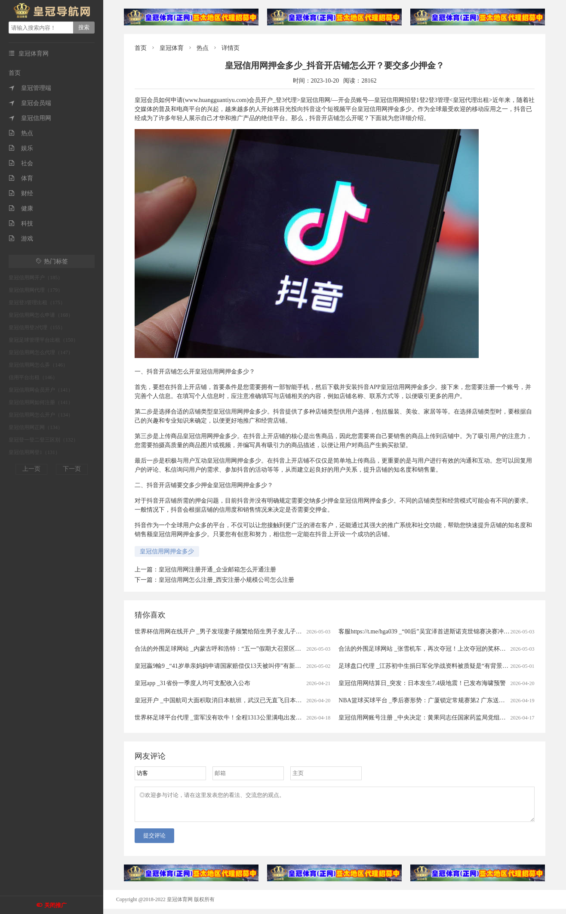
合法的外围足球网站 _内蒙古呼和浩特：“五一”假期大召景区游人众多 (227, 648)
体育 (21, 178)
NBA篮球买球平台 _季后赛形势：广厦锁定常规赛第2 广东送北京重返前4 (435, 700)
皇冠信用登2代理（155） (37, 327)
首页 (15, 73)
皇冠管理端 (30, 88)
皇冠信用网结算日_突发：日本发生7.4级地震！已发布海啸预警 (422, 683)
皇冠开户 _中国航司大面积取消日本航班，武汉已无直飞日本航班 (221, 700)
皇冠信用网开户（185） (36, 278)
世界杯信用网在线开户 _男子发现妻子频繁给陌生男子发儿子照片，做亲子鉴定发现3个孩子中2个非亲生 (272, 631)
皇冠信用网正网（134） (36, 427)
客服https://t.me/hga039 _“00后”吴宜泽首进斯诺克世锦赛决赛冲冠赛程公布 (435, 631)
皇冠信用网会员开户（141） (41, 390)
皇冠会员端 (30, 103)
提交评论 (154, 840)
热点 (21, 133)
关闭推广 (55, 905)
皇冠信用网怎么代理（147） (41, 352)
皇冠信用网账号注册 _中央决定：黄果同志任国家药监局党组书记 (425, 717)
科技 (21, 223)
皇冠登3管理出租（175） (37, 303)
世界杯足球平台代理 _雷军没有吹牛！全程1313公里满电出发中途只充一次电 (236, 717)
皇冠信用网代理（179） (36, 290)
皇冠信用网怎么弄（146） (38, 365)
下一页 (72, 469)
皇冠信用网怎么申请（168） (41, 315)
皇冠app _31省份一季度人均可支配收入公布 (192, 683)
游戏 (21, 238)
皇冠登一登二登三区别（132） (43, 440)
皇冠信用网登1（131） (34, 452)
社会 (21, 163)
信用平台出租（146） (33, 377)
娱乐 (21, 148)
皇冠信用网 (30, 118)
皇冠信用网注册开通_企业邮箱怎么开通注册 (217, 569)
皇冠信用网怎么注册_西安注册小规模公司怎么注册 (226, 580)
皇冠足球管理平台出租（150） (43, 340)
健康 (21, 208)
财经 (21, 193)
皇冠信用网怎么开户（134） (41, 415)
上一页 (31, 469)
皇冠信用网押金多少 (167, 551)
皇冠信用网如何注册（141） (41, 402)
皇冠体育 (172, 48)
